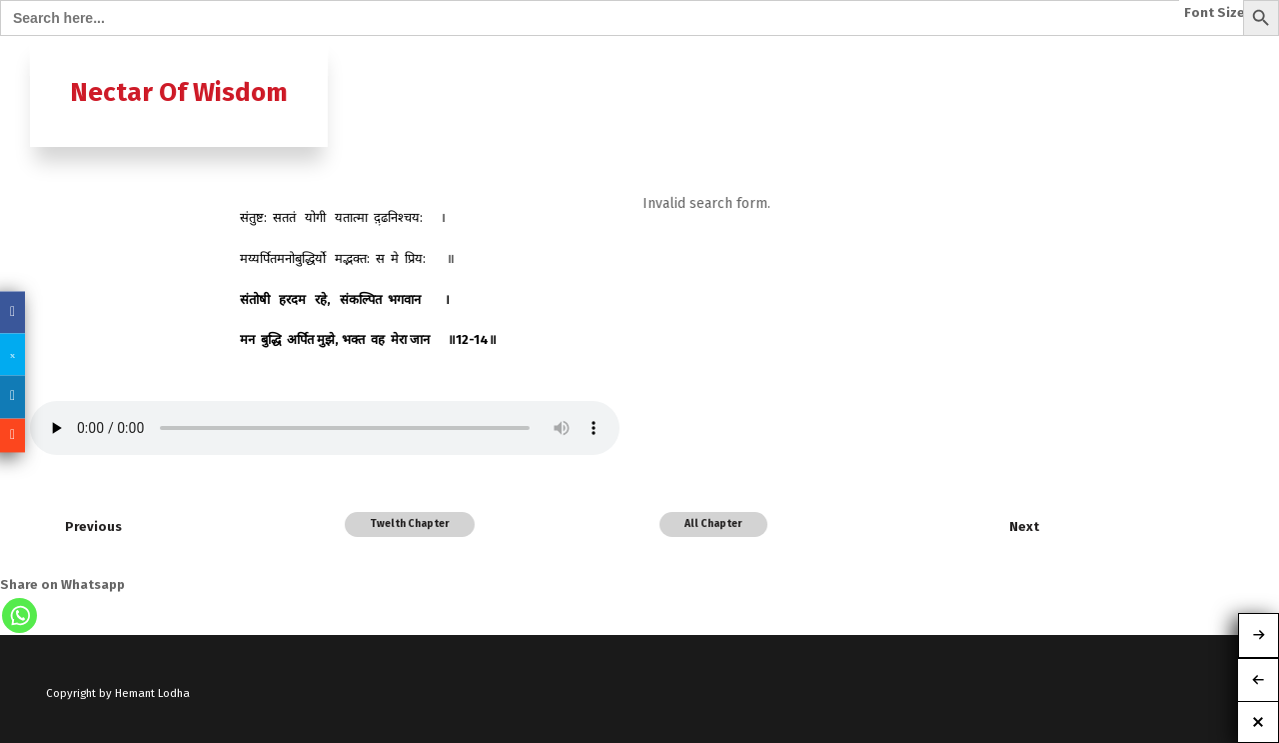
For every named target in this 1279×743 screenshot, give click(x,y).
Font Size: (1216, 13)
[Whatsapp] (19, 615)
